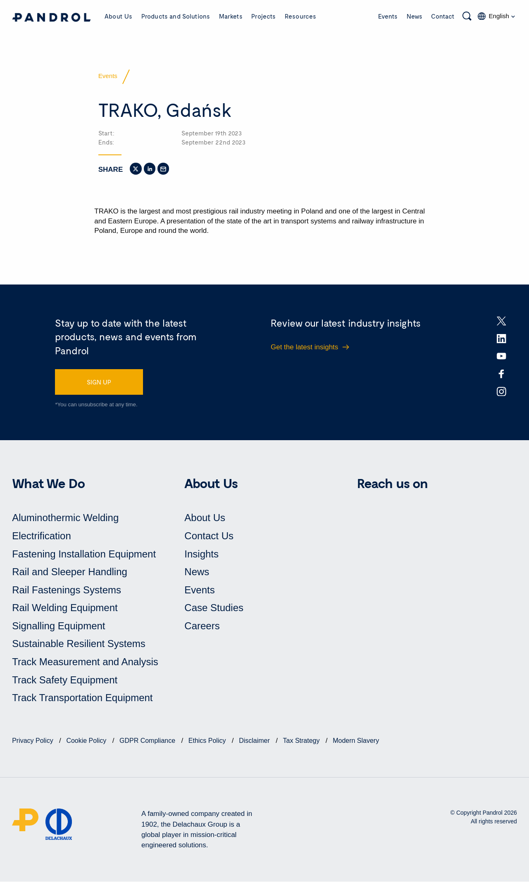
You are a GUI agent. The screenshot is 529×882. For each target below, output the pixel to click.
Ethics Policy (208, 740)
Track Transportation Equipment (82, 698)
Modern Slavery (356, 740)
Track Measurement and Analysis (85, 662)
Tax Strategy (302, 740)
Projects (263, 16)
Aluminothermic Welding (65, 518)
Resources (300, 16)
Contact (443, 16)
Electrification (41, 536)
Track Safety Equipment (64, 679)
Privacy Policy (33, 740)
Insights (201, 554)
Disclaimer (255, 740)
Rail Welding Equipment (65, 608)
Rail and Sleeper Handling (69, 572)
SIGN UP (99, 382)
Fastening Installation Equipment (84, 554)
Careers (201, 626)
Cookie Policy (87, 740)
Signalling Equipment (58, 626)
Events (388, 16)
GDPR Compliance (148, 740)
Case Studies (213, 608)
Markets (231, 16)
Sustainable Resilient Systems (78, 644)
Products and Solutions (175, 16)
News (414, 16)
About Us (118, 16)
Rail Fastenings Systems (66, 589)
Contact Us (209, 536)
